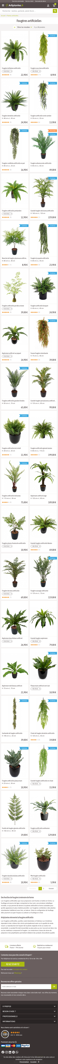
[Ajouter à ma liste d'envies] (3, 36)
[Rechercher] (55, 11)
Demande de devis (40, 1)
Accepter (33, 1062)
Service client (29, 1)
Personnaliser (24, 1062)
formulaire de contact (20, 969)
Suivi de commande (18, 1)
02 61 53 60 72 (12, 964)
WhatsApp (17, 973)
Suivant (51, 888)
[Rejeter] (38, 1062)
